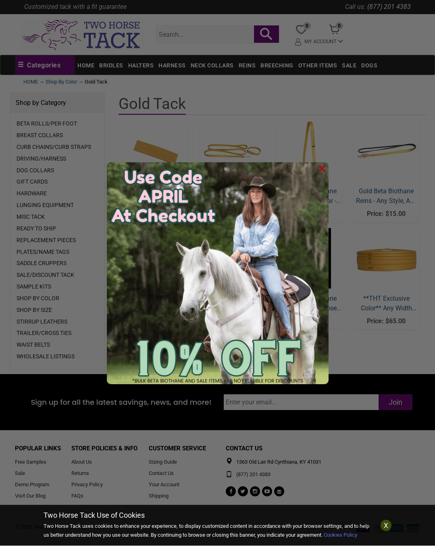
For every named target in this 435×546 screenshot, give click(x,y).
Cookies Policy (340, 535)
